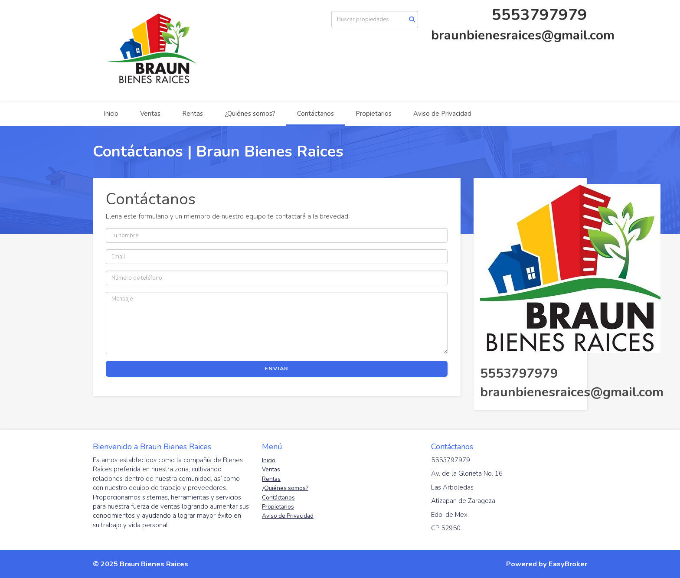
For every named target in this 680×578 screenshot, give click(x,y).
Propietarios (374, 113)
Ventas (150, 113)
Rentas (192, 113)
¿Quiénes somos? (250, 113)
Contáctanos (315, 113)
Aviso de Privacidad (442, 113)
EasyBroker (568, 564)
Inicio (111, 113)
